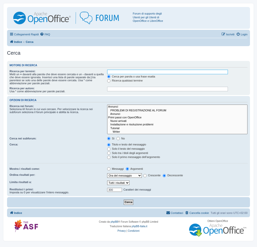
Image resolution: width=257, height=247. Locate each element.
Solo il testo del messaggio (126, 148)
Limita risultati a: (21, 182)
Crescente (152, 175)
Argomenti (134, 168)
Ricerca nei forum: (22, 106)
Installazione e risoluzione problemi (177, 124)
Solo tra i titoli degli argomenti (127, 152)
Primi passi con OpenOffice (177, 117)
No (120, 138)
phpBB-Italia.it (139, 226)
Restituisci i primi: (21, 189)
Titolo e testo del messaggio (126, 144)
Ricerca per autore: (22, 88)
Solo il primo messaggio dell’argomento (133, 156)
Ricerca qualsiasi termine (125, 80)
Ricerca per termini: (22, 71)
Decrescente (173, 175)
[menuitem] (45, 34)
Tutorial (177, 128)
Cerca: (14, 144)
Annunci (177, 107)
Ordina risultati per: (22, 174)
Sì (110, 138)
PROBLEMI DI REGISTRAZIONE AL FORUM (177, 110)
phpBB (114, 221)
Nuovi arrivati (177, 121)
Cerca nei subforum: (23, 138)
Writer (177, 132)
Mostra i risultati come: (25, 168)
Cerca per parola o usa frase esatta (131, 76)
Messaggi (115, 168)
